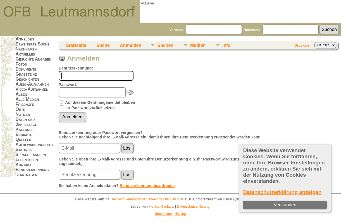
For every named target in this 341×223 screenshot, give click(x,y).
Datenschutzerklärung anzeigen (282, 192)
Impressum (163, 214)
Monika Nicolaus (161, 206)
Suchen (165, 45)
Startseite (76, 45)
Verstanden (285, 204)
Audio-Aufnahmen (32, 84)
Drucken (301, 45)
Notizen (23, 114)
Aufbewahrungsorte (35, 144)
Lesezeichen (27, 159)
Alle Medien (27, 99)
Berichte (24, 134)
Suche (103, 45)
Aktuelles (25, 54)
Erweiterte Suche (33, 44)
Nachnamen (26, 49)
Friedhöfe (25, 104)
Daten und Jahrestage (26, 122)
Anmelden (25, 39)
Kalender (25, 129)
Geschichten (27, 79)
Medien (198, 45)
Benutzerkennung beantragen (32, 172)
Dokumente (26, 69)
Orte (20, 109)
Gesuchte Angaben (33, 59)
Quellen (23, 139)
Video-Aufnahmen (32, 89)
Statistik (24, 149)
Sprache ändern (31, 154)
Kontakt (24, 164)
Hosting (180, 214)
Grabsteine (26, 74)
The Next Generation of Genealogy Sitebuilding (145, 199)
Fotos (21, 64)
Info (226, 45)
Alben (21, 94)
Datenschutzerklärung (193, 206)
